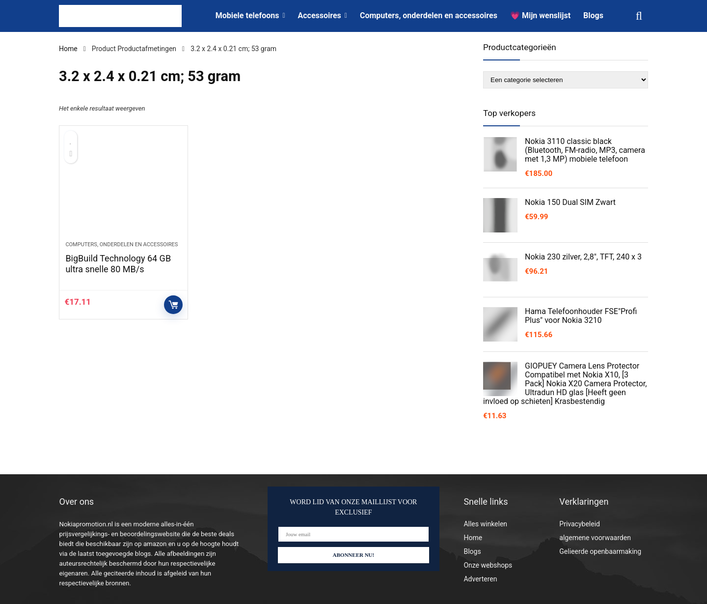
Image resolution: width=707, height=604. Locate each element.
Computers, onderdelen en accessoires (428, 15)
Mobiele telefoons (247, 15)
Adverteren (480, 579)
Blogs (593, 15)
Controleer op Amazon (173, 305)
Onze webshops (487, 565)
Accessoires (319, 15)
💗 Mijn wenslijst (540, 15)
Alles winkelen (485, 524)
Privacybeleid (579, 524)
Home (68, 49)
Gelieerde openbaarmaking (600, 551)
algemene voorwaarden (595, 538)
